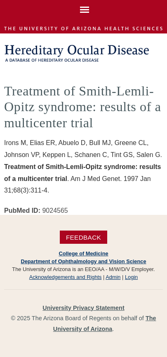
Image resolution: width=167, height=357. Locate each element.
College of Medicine (83, 253)
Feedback (83, 236)
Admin (113, 277)
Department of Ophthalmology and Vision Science (83, 261)
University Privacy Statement (83, 308)
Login (131, 277)
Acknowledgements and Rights (65, 277)
